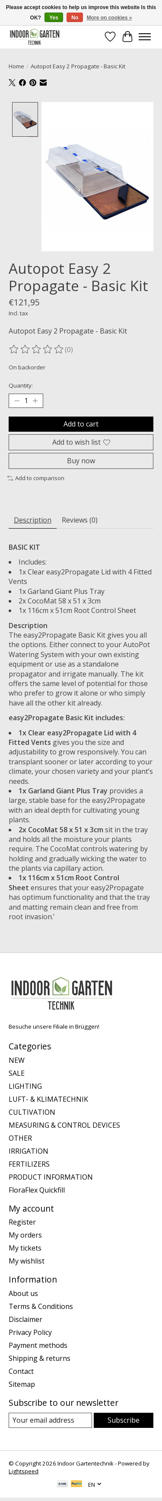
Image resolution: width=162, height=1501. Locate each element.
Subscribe (124, 1419)
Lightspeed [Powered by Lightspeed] (23, 1470)
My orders (25, 1234)
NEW (17, 1059)
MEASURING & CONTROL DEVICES (64, 1124)
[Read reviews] (37, 348)
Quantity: (21, 384)
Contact (21, 1370)
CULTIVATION (32, 1111)
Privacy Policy (30, 1331)
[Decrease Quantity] (16, 399)
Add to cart (81, 422)
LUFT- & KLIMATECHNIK (48, 1098)
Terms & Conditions (41, 1305)
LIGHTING (25, 1085)
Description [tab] (32, 518)
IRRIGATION (28, 1150)
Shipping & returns (39, 1357)
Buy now (81, 460)
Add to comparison (35, 477)
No (74, 18)
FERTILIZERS (29, 1162)
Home (16, 66)
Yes (53, 18)
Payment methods (38, 1344)
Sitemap (22, 1383)
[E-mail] (50, 1419)
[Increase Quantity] (35, 399)
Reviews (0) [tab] (80, 518)
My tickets (25, 1247)
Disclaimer (25, 1318)
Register (22, 1221)
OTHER (20, 1137)
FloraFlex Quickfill (37, 1188)
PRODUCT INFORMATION (51, 1175)
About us (23, 1292)
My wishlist (26, 1260)
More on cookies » (109, 18)
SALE (17, 1072)
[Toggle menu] (144, 36)
